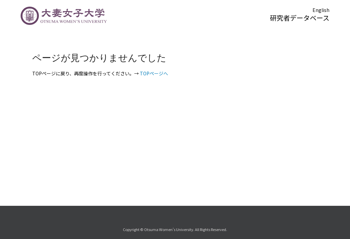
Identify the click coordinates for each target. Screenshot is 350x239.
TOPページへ (154, 73)
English (320, 10)
